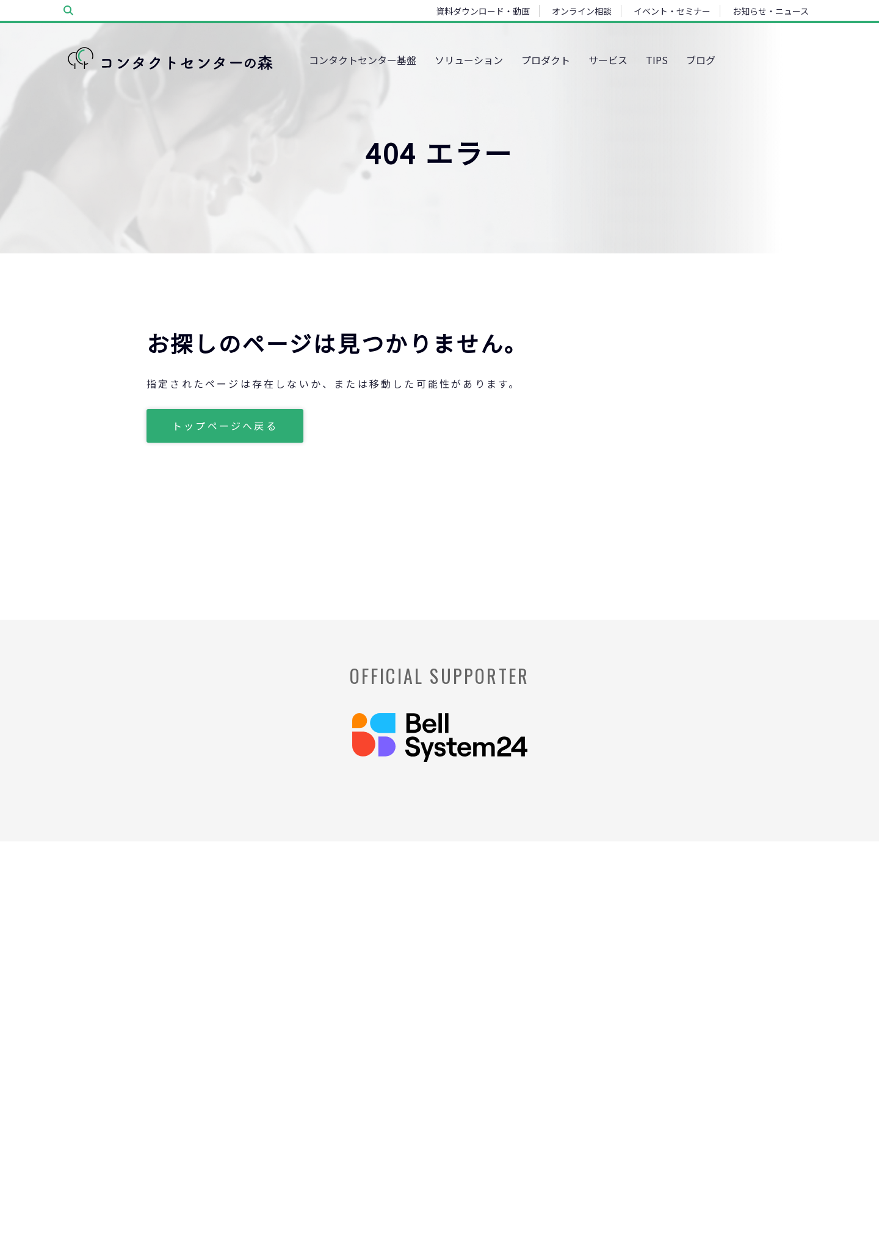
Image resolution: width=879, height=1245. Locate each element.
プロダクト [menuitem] (545, 60)
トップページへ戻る (225, 425)
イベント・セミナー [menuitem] (672, 11)
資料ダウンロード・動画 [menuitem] (483, 11)
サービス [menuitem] (608, 60)
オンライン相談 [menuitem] (582, 11)
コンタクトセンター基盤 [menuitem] (362, 60)
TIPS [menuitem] (657, 60)
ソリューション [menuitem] (469, 60)
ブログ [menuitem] (700, 60)
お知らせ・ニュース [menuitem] (771, 11)
